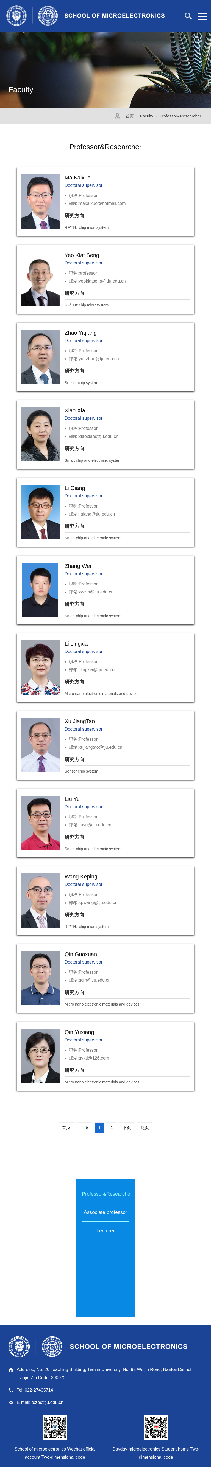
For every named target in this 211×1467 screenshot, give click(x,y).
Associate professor (105, 1212)
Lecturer (105, 1231)
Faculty (146, 116)
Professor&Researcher (180, 116)
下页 (127, 1127)
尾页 (145, 1127)
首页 (130, 116)
